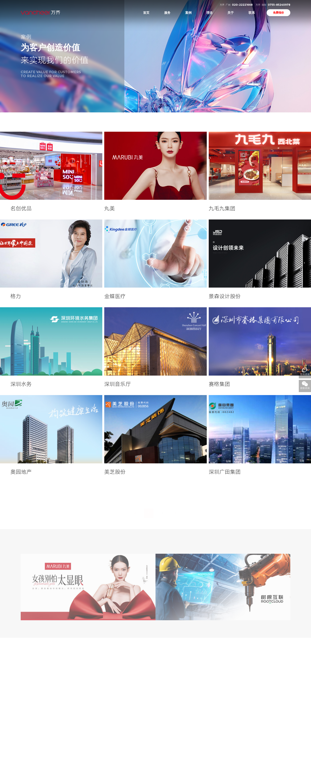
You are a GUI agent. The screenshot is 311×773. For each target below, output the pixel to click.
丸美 (109, 209)
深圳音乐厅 (117, 384)
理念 (209, 12)
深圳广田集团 (225, 472)
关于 (230, 12)
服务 (167, 12)
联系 (252, 12)
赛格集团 (219, 384)
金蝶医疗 (115, 296)
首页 (146, 12)
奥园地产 (21, 472)
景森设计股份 (225, 296)
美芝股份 (115, 472)
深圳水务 (21, 384)
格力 (15, 296)
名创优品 (21, 209)
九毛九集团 (222, 209)
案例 (188, 12)
